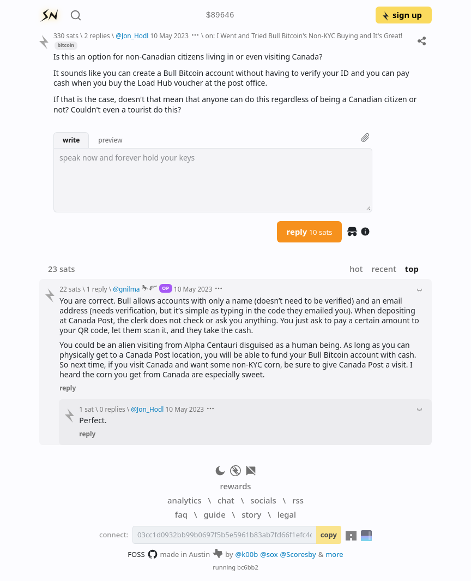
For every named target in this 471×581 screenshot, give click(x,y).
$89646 (220, 15)
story (251, 514)
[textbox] (213, 180)
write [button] (71, 139)
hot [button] (356, 268)
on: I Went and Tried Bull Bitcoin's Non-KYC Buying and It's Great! (304, 35)
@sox (268, 554)
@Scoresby (298, 554)
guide (214, 514)
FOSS (143, 554)
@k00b (246, 554)
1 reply (97, 288)
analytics (184, 500)
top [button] (412, 268)
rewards (235, 486)
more (334, 554)
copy (329, 535)
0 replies (112, 409)
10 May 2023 (169, 35)
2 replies (97, 35)
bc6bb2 (247, 567)
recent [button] (383, 268)
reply (310, 231)
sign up (401, 14)
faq (181, 514)
